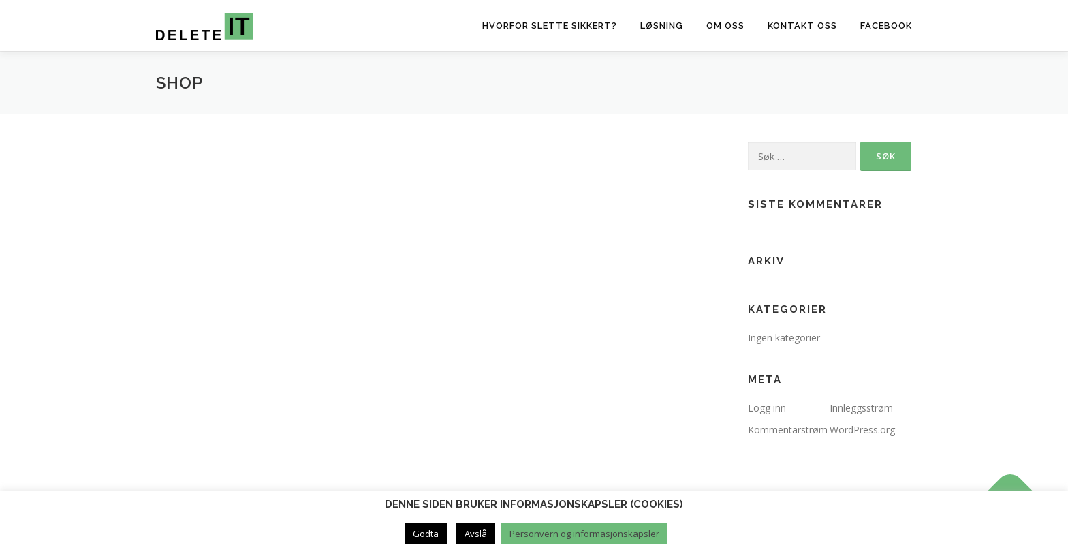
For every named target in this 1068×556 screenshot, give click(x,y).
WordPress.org (862, 429)
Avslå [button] (476, 533)
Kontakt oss (802, 25)
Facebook (886, 25)
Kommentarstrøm (788, 429)
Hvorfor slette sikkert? (549, 25)
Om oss (725, 25)
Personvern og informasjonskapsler (584, 533)
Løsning (661, 25)
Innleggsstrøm (861, 407)
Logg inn (767, 407)
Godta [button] (426, 533)
